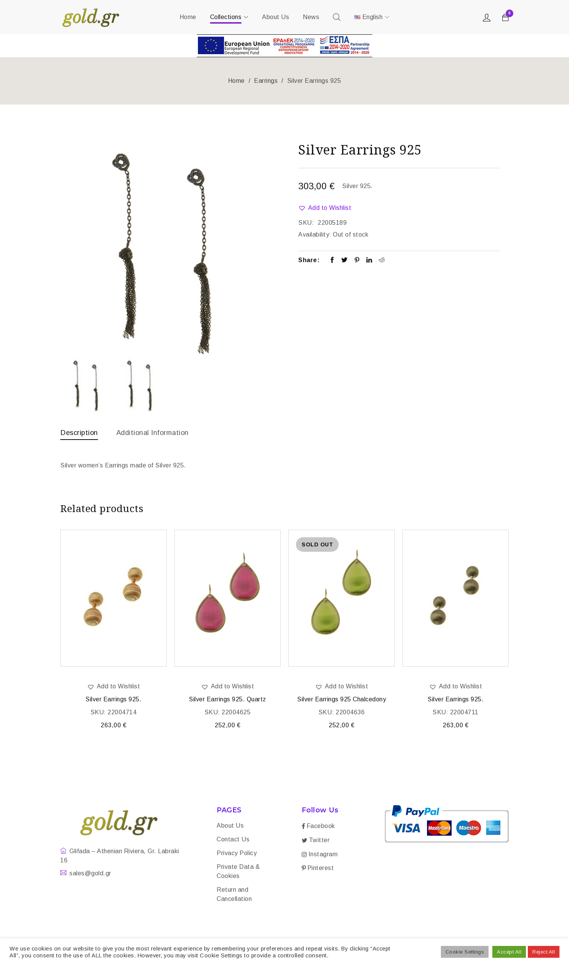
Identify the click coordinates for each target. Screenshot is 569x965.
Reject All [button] (543, 952)
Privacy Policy (237, 854)
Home (236, 80)
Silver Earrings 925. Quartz (227, 701)
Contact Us (233, 841)
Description (80, 432)
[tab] (81, 434)
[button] (324, 208)
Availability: (314, 234)
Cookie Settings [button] (464, 952)
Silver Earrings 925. (113, 701)
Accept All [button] (509, 952)
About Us (230, 827)
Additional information (159, 432)
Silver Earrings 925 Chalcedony (341, 701)
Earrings (266, 80)
